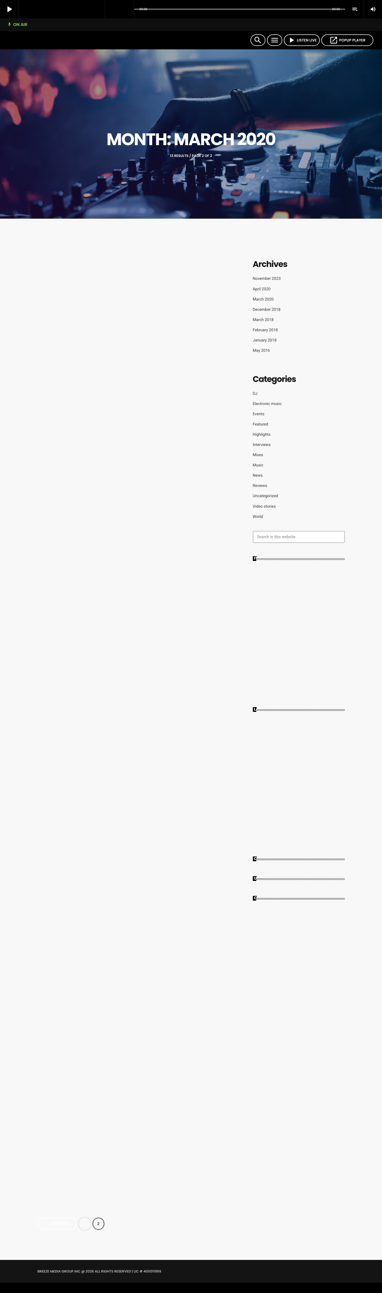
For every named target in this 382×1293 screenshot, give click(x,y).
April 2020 (262, 289)
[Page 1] (85, 1234)
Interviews (262, 444)
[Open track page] (128, 9)
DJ (255, 393)
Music (258, 465)
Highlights (262, 434)
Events (258, 414)
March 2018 (263, 319)
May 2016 (261, 350)
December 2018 (267, 309)
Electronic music (267, 403)
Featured (260, 424)
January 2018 (265, 340)
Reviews (260, 485)
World (258, 516)
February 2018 (265, 330)
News (258, 475)
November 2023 (267, 278)
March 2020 (263, 299)
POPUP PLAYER (347, 40)
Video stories (264, 506)
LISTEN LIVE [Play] (302, 40)
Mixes (258, 455)
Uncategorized (265, 495)
